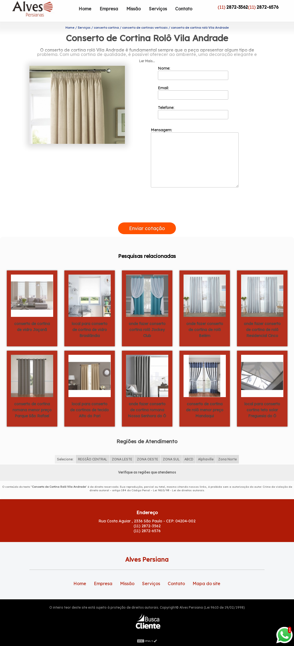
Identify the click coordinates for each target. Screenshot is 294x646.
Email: (193, 92)
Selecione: (65, 459)
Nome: (193, 73)
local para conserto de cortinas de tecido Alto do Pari (89, 409)
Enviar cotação (147, 228)
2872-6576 (267, 7)
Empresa (109, 8)
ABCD (188, 459)
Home (85, 8)
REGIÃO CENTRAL (92, 459)
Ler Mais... (147, 61)
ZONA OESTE (147, 459)
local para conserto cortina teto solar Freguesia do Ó (262, 409)
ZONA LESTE (122, 459)
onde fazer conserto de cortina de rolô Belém (204, 329)
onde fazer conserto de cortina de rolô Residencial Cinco (262, 329)
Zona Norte (227, 459)
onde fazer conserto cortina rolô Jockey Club (147, 329)
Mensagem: (195, 157)
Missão (133, 8)
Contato (183, 8)
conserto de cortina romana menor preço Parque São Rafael (32, 409)
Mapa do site (206, 583)
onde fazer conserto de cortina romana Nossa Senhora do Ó (147, 409)
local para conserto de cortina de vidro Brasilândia (89, 329)
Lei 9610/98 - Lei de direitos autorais (178, 490)
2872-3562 (237, 7)
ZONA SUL (171, 459)
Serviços (158, 8)
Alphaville (206, 459)
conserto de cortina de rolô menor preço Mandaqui (204, 409)
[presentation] (147, 216)
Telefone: (193, 112)
